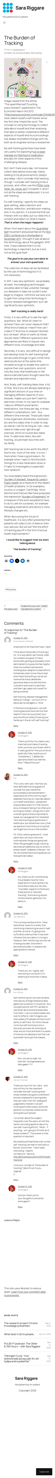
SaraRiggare (18, 49)
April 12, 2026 (48, 1345)
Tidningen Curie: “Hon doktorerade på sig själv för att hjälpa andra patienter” (21, 1358)
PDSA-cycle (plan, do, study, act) (26, 187)
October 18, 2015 (20, 638)
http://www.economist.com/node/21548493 (29, 114)
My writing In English (21, 52)
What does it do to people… (19, 1334)
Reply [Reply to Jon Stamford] (15, 955)
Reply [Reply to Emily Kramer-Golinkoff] (15, 725)
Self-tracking (36, 52)
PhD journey (11, 589)
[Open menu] (4, 22)
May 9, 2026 (48, 1324)
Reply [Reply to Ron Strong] (15, 1043)
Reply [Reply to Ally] (15, 861)
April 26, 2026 (45, 1334)
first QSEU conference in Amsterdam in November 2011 (27, 235)
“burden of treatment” (34, 496)
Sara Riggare (30, 7)
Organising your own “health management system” (34, 607)
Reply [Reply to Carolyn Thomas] (15, 1179)
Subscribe (44, 1471)
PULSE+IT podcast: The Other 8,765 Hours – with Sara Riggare (22, 1345)
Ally (14, 778)
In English (8, 52)
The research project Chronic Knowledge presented (21, 1324)
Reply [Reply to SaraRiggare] (20, 768)
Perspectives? (11, 608)
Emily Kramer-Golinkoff (23, 641)
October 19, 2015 (25, 732)
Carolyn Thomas (20, 1080)
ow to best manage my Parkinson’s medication (24, 153)
